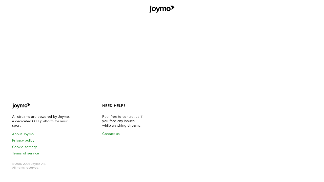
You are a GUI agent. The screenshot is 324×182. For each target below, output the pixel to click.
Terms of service (25, 153)
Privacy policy (23, 140)
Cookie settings (24, 147)
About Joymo (23, 134)
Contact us (111, 134)
